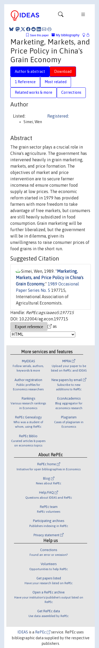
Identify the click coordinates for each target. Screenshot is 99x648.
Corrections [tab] (71, 92)
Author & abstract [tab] (30, 71)
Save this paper (39, 35)
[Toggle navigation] (60, 15)
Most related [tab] (56, 82)
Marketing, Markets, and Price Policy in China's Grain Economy (49, 277)
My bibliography (65, 35)
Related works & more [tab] (33, 92)
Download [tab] (63, 71)
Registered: (58, 116)
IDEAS (22, 632)
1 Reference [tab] (25, 82)
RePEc (42, 632)
